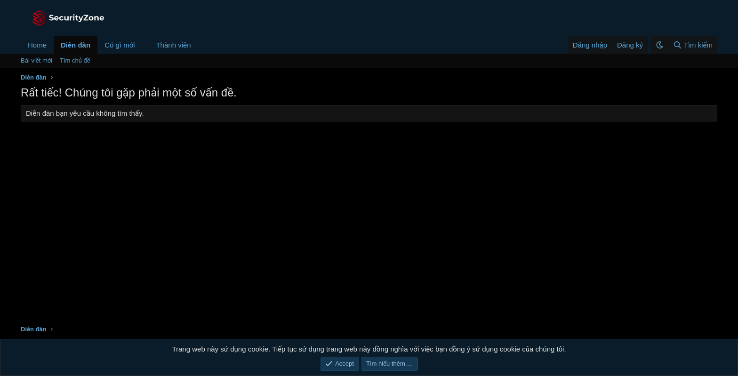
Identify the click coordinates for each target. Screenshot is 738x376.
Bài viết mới (36, 60)
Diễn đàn (75, 45)
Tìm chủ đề (75, 60)
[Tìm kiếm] (692, 45)
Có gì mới (119, 45)
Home (37, 45)
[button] (142, 45)
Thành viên (173, 45)
